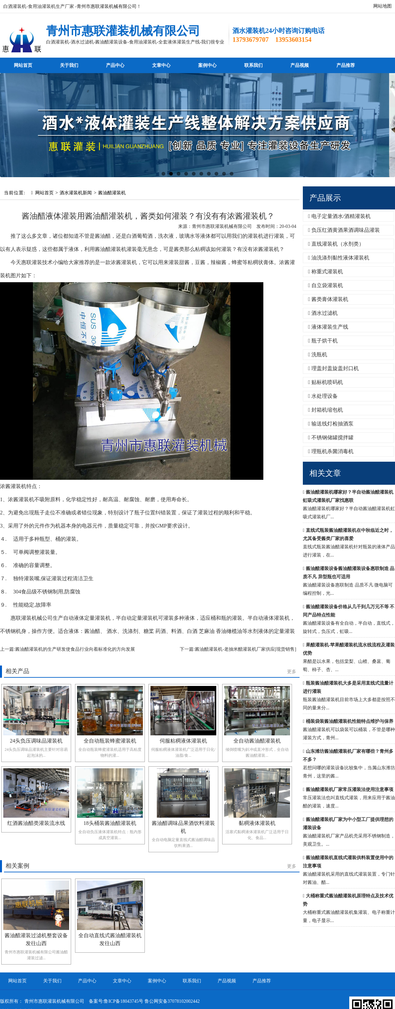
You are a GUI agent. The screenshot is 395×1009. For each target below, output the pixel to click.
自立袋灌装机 (325, 285)
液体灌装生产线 (328, 327)
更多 (291, 671)
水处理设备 (323, 396)
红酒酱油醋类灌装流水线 (36, 823)
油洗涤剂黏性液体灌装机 (338, 257)
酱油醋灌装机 (112, 192)
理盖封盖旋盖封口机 (333, 368)
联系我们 (253, 65)
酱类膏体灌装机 (328, 299)
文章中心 (161, 65)
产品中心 (115, 65)
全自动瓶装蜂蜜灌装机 (110, 741)
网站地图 (382, 6)
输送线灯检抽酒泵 (331, 423)
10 (231, 174)
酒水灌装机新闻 (76, 192)
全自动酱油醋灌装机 (257, 741)
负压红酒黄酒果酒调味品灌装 (344, 230)
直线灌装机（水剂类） (336, 244)
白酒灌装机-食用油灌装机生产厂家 (38, 6)
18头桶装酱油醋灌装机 (110, 823)
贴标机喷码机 (325, 382)
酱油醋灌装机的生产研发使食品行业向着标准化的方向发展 (75, 649)
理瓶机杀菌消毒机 (331, 451)
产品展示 (325, 198)
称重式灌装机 (325, 271)
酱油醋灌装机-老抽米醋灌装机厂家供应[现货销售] (245, 649)
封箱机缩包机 (325, 410)
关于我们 (69, 65)
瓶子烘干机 (323, 340)
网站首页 (23, 65)
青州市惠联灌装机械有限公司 (123, 31)
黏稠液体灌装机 (257, 823)
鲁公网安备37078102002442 (172, 1001)
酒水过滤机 (323, 313)
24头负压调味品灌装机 (36, 741)
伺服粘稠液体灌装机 (183, 741)
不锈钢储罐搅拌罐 (331, 437)
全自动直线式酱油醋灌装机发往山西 (110, 939)
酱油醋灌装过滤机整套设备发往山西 (36, 939)
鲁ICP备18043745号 (123, 1001)
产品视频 (299, 65)
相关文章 (325, 473)
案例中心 (207, 65)
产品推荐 (345, 65)
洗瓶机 (317, 354)
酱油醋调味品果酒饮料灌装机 (183, 827)
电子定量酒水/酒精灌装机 (339, 216)
